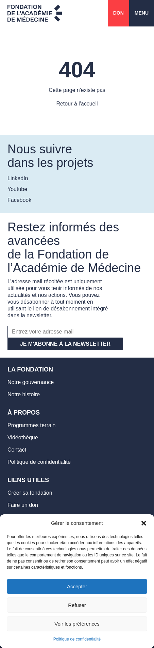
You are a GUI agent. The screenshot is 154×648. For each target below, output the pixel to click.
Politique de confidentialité (77, 639)
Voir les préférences (77, 624)
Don (118, 13)
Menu (142, 13)
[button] (143, 523)
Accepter (77, 586)
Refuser (77, 605)
